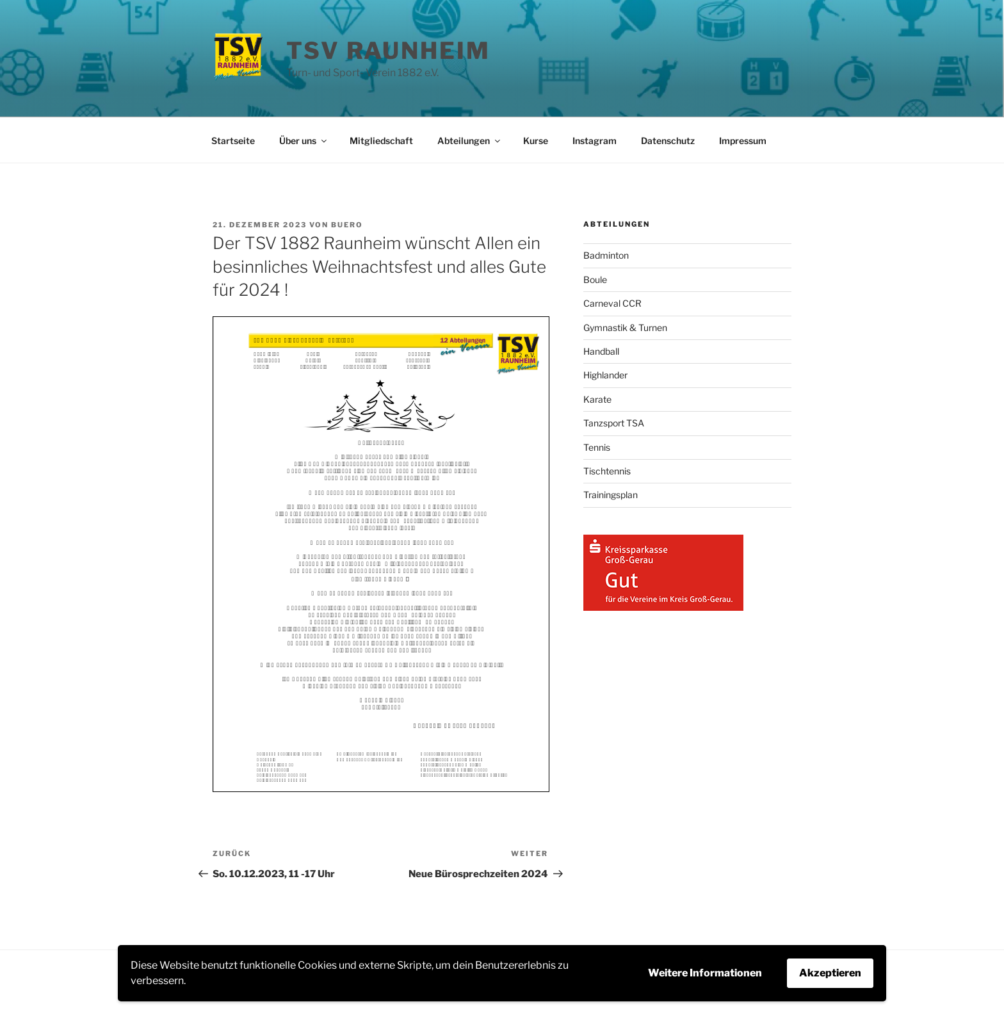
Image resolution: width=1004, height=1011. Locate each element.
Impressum (742, 140)
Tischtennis (607, 470)
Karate (597, 399)
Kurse (535, 140)
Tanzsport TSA (613, 422)
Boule (595, 279)
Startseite (233, 140)
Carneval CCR (612, 303)
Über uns (303, 140)
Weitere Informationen (705, 973)
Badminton (606, 255)
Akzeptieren (830, 973)
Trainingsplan (610, 494)
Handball (601, 351)
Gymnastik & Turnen (625, 327)
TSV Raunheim (388, 50)
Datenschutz (668, 140)
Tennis (596, 447)
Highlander (605, 374)
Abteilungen (469, 140)
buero (347, 224)
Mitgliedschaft (381, 140)
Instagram (594, 140)
